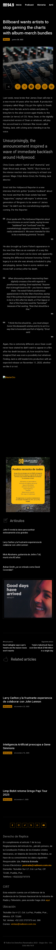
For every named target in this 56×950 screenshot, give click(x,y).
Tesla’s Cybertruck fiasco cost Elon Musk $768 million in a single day (41, 648)
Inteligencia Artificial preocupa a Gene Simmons (26, 746)
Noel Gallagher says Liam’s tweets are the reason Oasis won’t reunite (15, 648)
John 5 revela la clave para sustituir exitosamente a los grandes (19, 531)
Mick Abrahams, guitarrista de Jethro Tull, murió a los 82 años (22, 556)
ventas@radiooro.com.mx (23, 924)
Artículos (7, 706)
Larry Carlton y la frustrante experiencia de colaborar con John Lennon (22, 544)
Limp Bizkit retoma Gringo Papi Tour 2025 (25, 793)
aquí (48, 900)
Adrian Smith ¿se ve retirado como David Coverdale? (21, 568)
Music (6, 39)
